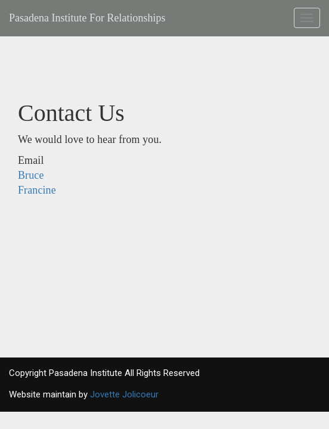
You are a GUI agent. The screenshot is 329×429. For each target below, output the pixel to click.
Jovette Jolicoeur (124, 394)
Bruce (31, 175)
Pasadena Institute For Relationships (87, 18)
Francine (37, 190)
